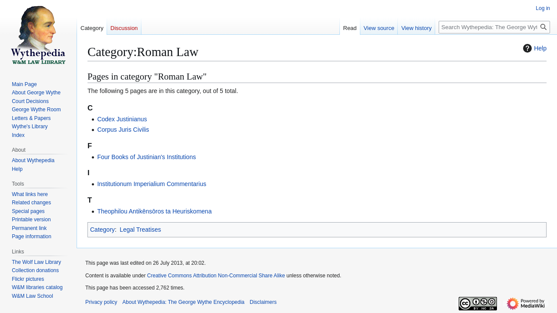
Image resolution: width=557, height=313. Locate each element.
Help (534, 48)
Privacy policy (101, 302)
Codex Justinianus (122, 119)
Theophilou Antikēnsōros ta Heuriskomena (154, 211)
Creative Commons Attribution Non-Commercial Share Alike (216, 276)
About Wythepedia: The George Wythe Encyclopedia (183, 302)
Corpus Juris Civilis (123, 129)
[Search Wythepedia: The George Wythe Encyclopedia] (494, 27)
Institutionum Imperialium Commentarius (151, 183)
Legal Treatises (140, 229)
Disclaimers (263, 302)
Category (102, 229)
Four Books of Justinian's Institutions (146, 156)
